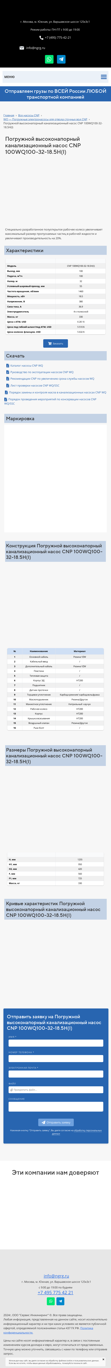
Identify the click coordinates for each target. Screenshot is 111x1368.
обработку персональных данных (77, 1132)
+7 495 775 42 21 (55, 1292)
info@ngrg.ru (56, 1276)
